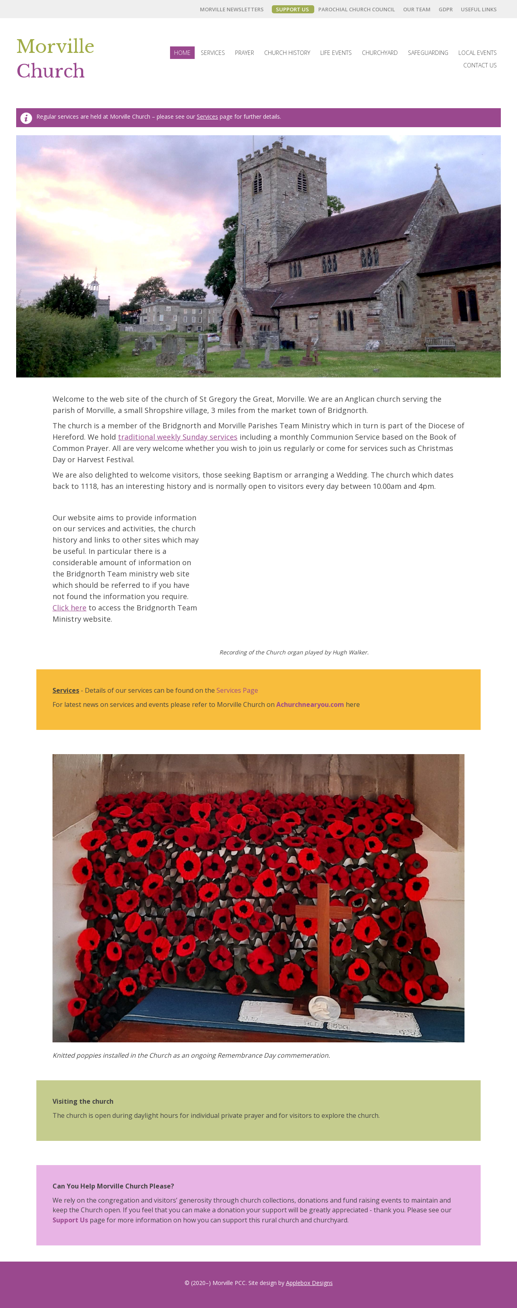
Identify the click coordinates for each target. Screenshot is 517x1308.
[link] (234, 9)
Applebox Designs (309, 1283)
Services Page (237, 690)
